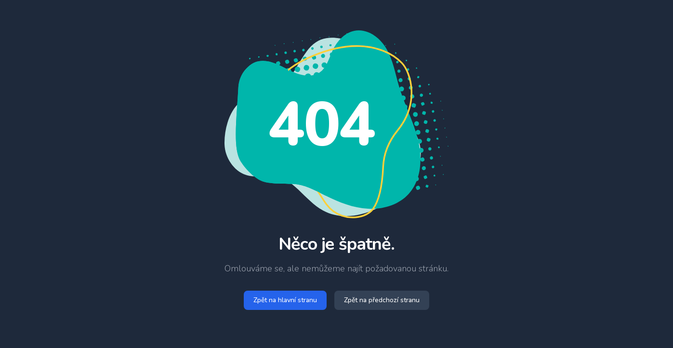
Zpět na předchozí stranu (382, 300)
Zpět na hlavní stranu (285, 300)
